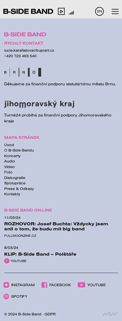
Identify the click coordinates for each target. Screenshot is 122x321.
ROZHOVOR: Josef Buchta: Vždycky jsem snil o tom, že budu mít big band (56, 226)
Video (9, 166)
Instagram (19, 285)
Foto (8, 172)
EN (99, 11)
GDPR (50, 314)
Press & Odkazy (19, 188)
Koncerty (12, 155)
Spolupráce (14, 183)
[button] (61, 11)
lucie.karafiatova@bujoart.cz (29, 50)
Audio (9, 161)
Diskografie (14, 177)
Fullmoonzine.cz (20, 236)
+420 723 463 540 (20, 56)
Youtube (19, 261)
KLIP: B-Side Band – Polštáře (40, 254)
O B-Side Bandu (19, 150)
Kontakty (12, 194)
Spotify (15, 296)
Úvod (9, 145)
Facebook (56, 285)
